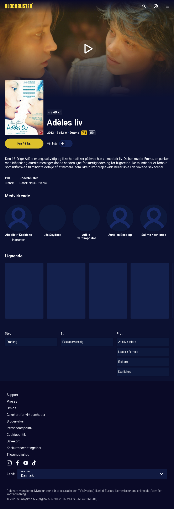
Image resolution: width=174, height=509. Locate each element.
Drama (74, 132)
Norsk (32, 183)
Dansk (24, 183)
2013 (50, 132)
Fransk (9, 183)
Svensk (42, 183)
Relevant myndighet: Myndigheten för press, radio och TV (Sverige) (50, 490)
